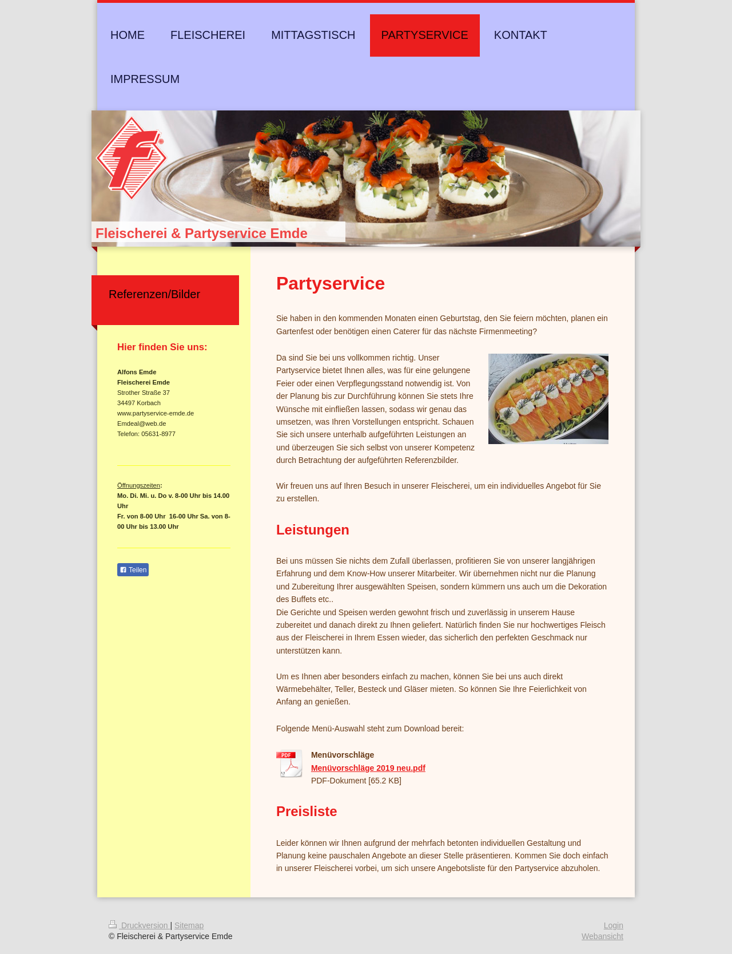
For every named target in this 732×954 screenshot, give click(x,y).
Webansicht (602, 936)
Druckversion (139, 925)
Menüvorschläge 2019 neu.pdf (368, 768)
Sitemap (189, 925)
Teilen (133, 570)
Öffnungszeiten (138, 485)
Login (613, 925)
